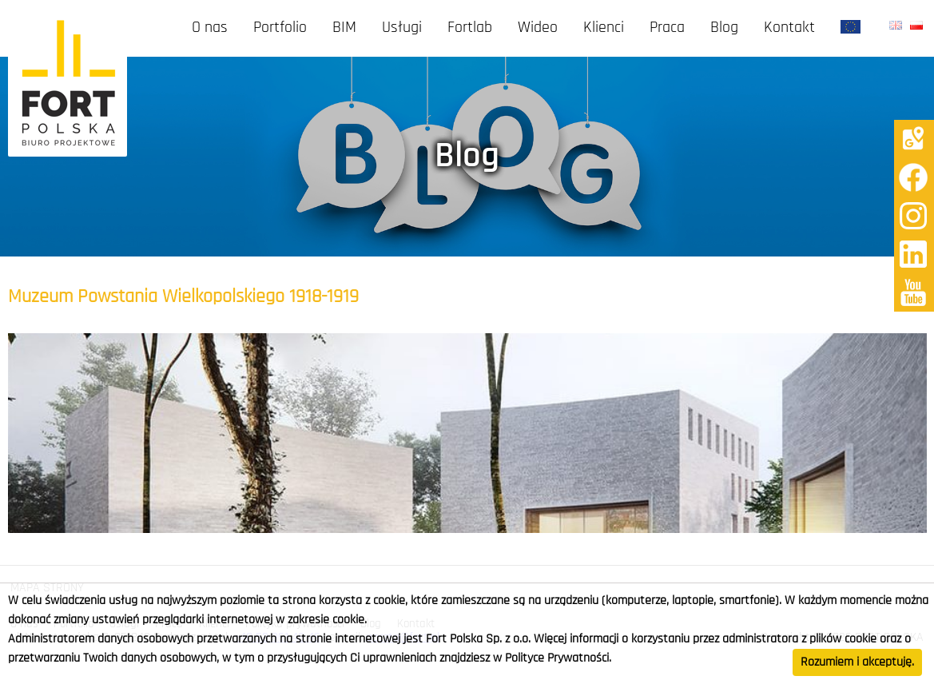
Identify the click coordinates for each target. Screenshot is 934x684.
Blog (724, 28)
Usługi (402, 28)
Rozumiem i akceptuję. (857, 662)
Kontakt (789, 28)
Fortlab (469, 28)
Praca (667, 28)
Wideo (538, 28)
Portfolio (280, 28)
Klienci (603, 28)
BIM (344, 28)
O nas (210, 28)
